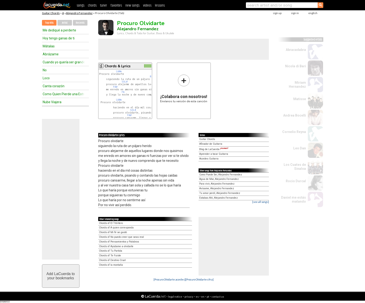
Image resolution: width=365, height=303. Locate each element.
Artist (65, 23)
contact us (217, 296)
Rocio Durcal (296, 181)
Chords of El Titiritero (111, 223)
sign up (277, 13)
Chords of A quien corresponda (116, 227)
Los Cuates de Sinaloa (295, 166)
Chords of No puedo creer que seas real (121, 237)
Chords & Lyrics (118, 66)
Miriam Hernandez (297, 84)
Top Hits (49, 23)
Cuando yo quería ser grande (64, 62)
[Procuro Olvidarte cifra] (199, 279)
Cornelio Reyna (294, 132)
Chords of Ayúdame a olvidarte (116, 246)
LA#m (118, 71)
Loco (46, 78)
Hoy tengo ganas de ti (59, 38)
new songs (132, 5)
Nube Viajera (52, 102)
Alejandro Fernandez (79, 13)
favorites (116, 5)
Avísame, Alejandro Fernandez (216, 188)
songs (80, 5)
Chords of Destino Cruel (112, 260)
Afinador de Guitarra (210, 143)
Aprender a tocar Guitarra (213, 153)
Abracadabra (296, 50)
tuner (103, 5)
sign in (295, 13)
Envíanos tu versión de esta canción (183, 88)
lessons (160, 5)
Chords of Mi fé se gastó (113, 232)
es (197, 296)
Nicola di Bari (295, 66)
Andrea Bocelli (294, 115)
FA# (115, 86)
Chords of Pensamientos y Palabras (119, 241)
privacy (188, 296)
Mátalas (49, 46)
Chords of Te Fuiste (110, 255)
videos (147, 5)
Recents (80, 23)
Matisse (299, 99)
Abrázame (51, 54)
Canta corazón (53, 86)
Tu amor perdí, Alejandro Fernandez (219, 193)
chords (92, 5)
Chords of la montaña (111, 264)
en (202, 296)
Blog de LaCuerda (213, 149)
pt (208, 296)
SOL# (125, 81)
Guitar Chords (51, 13)
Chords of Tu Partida (110, 250)
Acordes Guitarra (208, 158)
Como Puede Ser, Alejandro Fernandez (220, 174)
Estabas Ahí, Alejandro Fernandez (218, 197)
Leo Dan (299, 148)
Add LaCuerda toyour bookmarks (60, 276)
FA (123, 92)
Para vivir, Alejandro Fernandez (216, 183)
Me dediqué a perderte (59, 30)
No (45, 70)
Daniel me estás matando (293, 199)
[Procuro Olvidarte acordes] (169, 279)
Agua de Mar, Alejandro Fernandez (219, 179)
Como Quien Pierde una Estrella (64, 94)
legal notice (175, 296)
